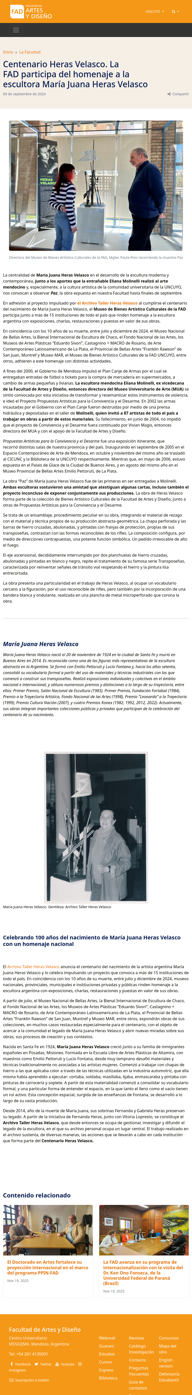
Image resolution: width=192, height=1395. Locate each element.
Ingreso (106, 1370)
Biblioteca (108, 1378)
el (79, 303)
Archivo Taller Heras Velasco (33, 966)
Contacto (137, 1360)
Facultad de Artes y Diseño (45, 1329)
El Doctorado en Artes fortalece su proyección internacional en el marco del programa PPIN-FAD (47, 1267)
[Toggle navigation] (16, 30)
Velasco (130, 303)
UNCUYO (153, 11)
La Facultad (29, 52)
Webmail (107, 1338)
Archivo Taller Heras (102, 303)
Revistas (136, 1338)
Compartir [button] (178, 94)
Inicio (8, 52)
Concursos (169, 1338)
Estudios (107, 1354)
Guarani (106, 1346)
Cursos (105, 1362)
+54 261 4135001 (32, 1354)
